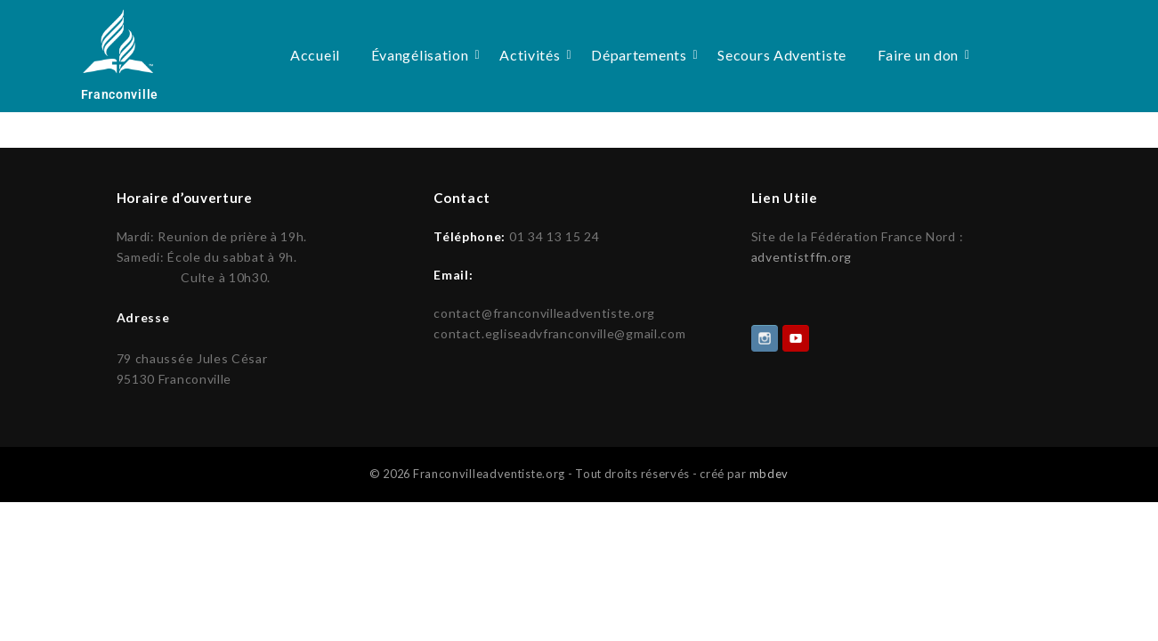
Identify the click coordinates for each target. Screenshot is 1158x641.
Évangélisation (423, 54)
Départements (641, 54)
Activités (532, 54)
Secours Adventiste (781, 54)
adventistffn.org (801, 256)
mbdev (769, 472)
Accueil (315, 54)
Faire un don (921, 54)
